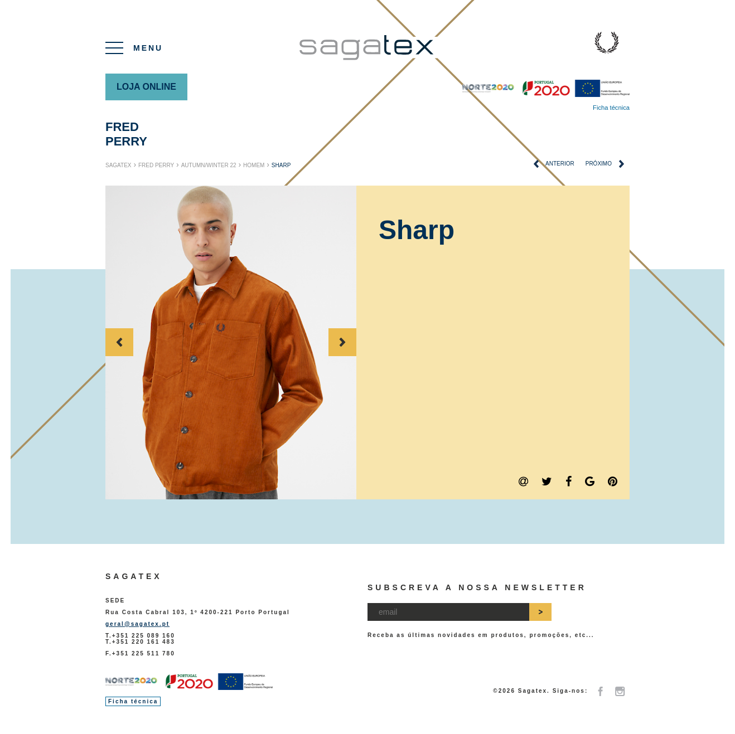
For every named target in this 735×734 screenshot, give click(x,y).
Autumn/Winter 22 (208, 165)
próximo (605, 164)
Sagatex (118, 165)
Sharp (281, 165)
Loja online (146, 86)
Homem (253, 165)
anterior (554, 164)
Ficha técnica (611, 107)
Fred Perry (126, 134)
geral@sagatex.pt (137, 624)
